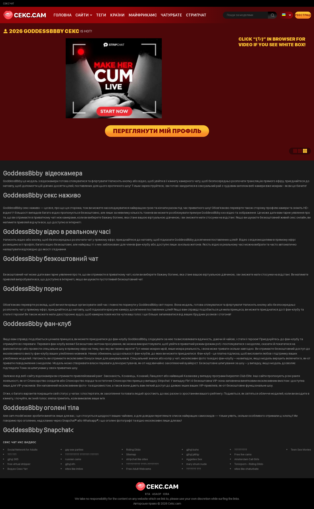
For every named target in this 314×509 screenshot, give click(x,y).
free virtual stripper (18, 464)
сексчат (8, 3)
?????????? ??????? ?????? (82, 454)
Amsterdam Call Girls (246, 459)
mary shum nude (196, 464)
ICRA (166, 494)
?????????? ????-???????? (142, 464)
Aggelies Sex (194, 459)
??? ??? (11, 454)
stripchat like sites (137, 459)
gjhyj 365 (12, 459)
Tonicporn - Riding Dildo (248, 464)
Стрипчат (196, 15)
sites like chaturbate (246, 468)
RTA (147, 494)
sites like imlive (74, 468)
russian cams (73, 459)
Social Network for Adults (22, 449)
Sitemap (131, 454)
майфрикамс (143, 15)
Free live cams (243, 454)
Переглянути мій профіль (157, 131)
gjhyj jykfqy (192, 454)
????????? (240, 449)
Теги (101, 15)
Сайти (82, 15)
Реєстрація (303, 15)
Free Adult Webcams (138, 468)
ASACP (156, 494)
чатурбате (171, 15)
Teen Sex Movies (301, 449)
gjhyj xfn (70, 464)
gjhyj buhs (192, 449)
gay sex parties (74, 449)
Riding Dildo (133, 449)
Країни (117, 15)
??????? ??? (193, 468)
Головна (62, 15)
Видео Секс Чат (17, 468)
